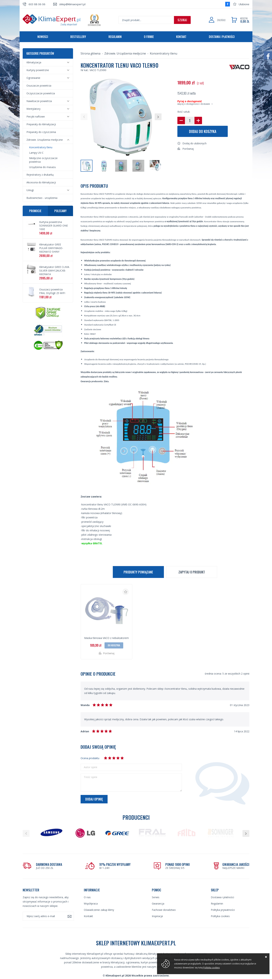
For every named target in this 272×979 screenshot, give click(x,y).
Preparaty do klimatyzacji (41, 124)
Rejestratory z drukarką (40, 174)
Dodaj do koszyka (202, 131)
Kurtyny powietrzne (37, 70)
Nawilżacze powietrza (39, 101)
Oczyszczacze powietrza (40, 93)
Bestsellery (78, 37)
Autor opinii (90, 767)
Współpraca (91, 903)
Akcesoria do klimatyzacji (41, 182)
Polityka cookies (220, 916)
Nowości (42, 37)
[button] (84, 116)
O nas (87, 897)
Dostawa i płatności (222, 37)
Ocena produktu (90, 758)
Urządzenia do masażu (42, 167)
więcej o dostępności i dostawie (193, 103)
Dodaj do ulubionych (194, 143)
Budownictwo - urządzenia (41, 198)
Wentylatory (33, 108)
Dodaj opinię (94, 799)
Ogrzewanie (33, 78)
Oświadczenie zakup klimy (99, 910)
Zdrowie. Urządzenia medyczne (44, 139)
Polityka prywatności (223, 910)
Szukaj (182, 20)
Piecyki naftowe (35, 116)
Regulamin (115, 37)
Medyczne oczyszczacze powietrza (43, 159)
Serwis (155, 897)
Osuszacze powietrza (38, 85)
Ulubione (244, 4)
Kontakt (181, 37)
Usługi (30, 190)
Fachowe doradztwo (164, 910)
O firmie (149, 37)
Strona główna (90, 53)
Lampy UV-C (36, 152)
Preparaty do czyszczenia (41, 132)
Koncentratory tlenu (40, 147)
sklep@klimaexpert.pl (72, 4)
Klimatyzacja (33, 62)
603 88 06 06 (37, 4)
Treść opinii (90, 777)
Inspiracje (157, 916)
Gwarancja (158, 903)
